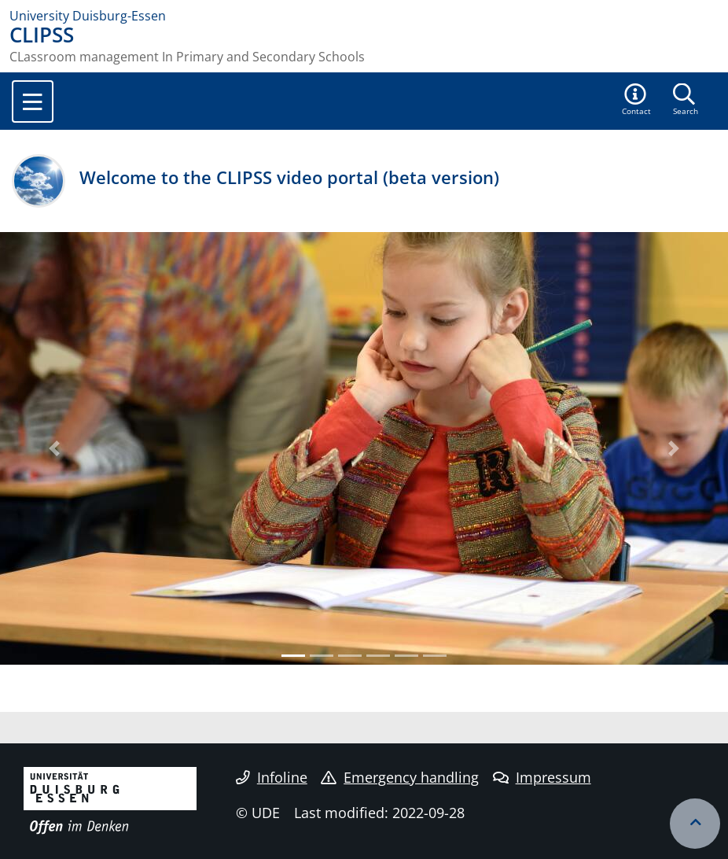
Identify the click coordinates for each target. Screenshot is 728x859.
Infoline (271, 777)
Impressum (542, 777)
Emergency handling (400, 777)
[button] (637, 100)
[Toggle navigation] (32, 101)
